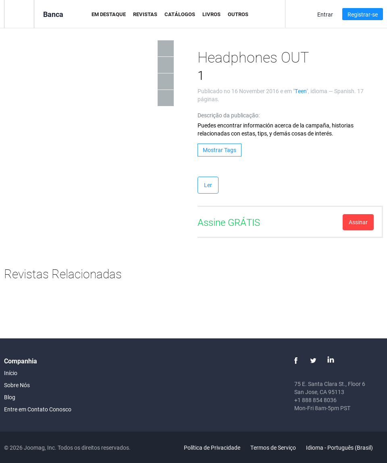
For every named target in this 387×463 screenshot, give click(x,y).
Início (10, 373)
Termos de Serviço (273, 447)
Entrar (325, 14)
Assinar (358, 222)
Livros (211, 14)
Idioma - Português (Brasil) (344, 447)
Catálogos (179, 14)
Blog (9, 397)
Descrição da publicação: (229, 115)
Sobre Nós (17, 385)
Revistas (145, 14)
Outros (238, 14)
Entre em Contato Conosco (37, 409)
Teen (300, 91)
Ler (208, 185)
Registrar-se (362, 14)
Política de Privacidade (212, 447)
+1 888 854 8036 (315, 400)
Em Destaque (109, 14)
